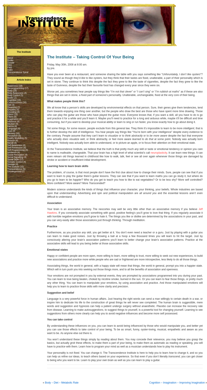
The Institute (13, 167)
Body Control (13, 95)
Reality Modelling (15, 138)
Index (10, 70)
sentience (12, 152)
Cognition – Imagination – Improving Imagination (177, 382)
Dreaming (12, 107)
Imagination (13, 119)
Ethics (10, 114)
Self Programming (16, 150)
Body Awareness (15, 93)
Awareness (12, 86)
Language (12, 128)
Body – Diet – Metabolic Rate (61, 382)
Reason (11, 140)
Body (9, 90)
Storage (11, 164)
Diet (9, 105)
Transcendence (14, 169)
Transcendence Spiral (17, 72)
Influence (11, 121)
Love (9, 131)
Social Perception (15, 155)
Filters (10, 117)
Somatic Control (15, 162)
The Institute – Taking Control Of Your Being (90, 57)
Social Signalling (15, 157)
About (10, 58)
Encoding (11, 112)
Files (9, 67)
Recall (10, 143)
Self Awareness (14, 145)
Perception (12, 136)
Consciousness (14, 102)
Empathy (11, 109)
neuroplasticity (159, 152)
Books (10, 60)
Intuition (11, 124)
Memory (11, 133)
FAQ (9, 65)
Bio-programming (15, 88)
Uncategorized (14, 171)
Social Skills (13, 159)
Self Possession (15, 147)
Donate (10, 63)
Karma (10, 126)
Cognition (11, 100)
